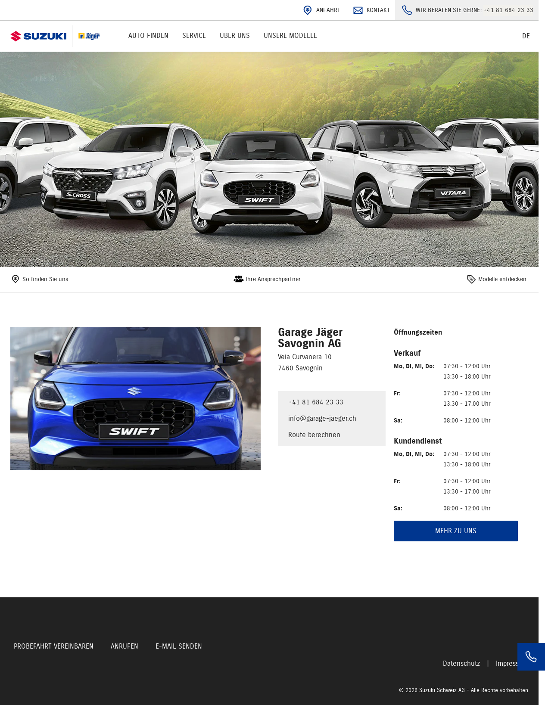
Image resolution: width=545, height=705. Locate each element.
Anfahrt (321, 10)
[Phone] (531, 657)
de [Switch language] (526, 36)
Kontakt (370, 10)
